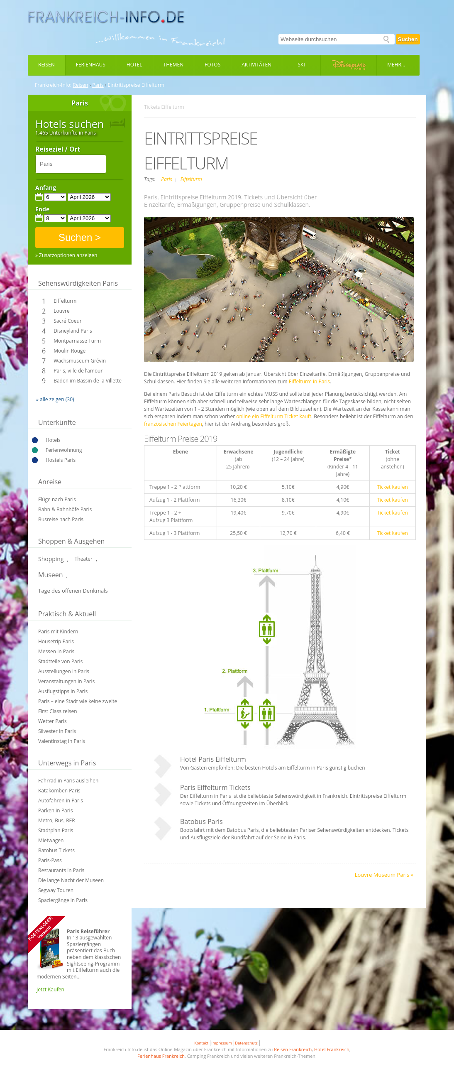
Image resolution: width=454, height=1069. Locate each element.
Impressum (222, 1043)
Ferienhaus (90, 64)
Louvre (61, 310)
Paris (98, 85)
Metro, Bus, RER (56, 820)
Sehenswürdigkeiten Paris (78, 283)
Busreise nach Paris (60, 519)
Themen (174, 64)
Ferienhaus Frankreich (161, 1056)
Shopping (51, 559)
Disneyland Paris (73, 330)
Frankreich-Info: (53, 85)
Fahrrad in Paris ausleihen (68, 780)
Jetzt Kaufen (50, 989)
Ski (301, 64)
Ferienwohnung (64, 450)
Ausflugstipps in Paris (63, 691)
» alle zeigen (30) (55, 399)
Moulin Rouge (69, 350)
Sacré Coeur (68, 320)
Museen (50, 574)
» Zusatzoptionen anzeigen (66, 255)
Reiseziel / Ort (57, 149)
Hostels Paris (61, 459)
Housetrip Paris (56, 641)
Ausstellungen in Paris (63, 671)
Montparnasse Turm (77, 340)
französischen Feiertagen (173, 423)
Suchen (408, 39)
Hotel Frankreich (331, 1049)
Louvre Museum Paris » (384, 874)
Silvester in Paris (57, 731)
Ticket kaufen (392, 486)
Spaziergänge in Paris (63, 900)
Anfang (45, 187)
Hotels (53, 440)
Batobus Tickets (56, 850)
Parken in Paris (55, 810)
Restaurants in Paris (61, 870)
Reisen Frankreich (293, 1049)
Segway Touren (55, 890)
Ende (42, 209)
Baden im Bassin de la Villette (88, 380)
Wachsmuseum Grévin (80, 360)
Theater (84, 558)
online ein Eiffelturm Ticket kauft (273, 416)
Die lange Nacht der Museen (71, 880)
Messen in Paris (56, 651)
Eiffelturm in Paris (309, 381)
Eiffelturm (65, 300)
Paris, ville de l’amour (78, 370)
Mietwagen (50, 840)
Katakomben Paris (59, 790)
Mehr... (396, 64)
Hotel (134, 64)
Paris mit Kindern (58, 631)
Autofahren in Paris (60, 800)
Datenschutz (246, 1043)
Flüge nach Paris (57, 499)
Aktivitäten (256, 64)
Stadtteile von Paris (60, 661)
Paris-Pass (50, 860)
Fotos (212, 64)
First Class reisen (57, 711)
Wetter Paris (52, 721)
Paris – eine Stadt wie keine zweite (77, 701)
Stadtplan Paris (55, 830)
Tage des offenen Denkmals (73, 590)
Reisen (46, 64)
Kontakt (201, 1043)
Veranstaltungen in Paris (66, 681)
